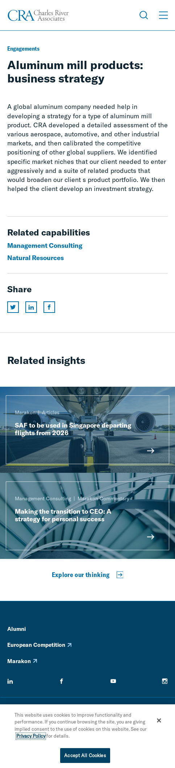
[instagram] (165, 681)
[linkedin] (10, 681)
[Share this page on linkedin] (31, 307)
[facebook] (61, 681)
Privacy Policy (30, 738)
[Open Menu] (163, 15)
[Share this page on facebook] (49, 307)
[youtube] (113, 681)
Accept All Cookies (85, 758)
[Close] (159, 723)
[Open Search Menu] (143, 15)
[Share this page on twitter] (13, 307)
